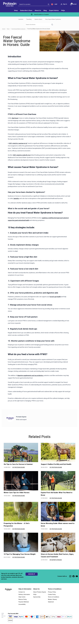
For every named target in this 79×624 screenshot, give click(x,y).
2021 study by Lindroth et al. (22, 155)
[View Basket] (73, 4)
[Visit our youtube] (77, 576)
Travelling (28, 19)
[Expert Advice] (54, 10)
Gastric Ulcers (38, 19)
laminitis (16, 198)
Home (3, 28)
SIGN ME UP (31, 574)
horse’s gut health (55, 296)
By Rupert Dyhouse (56, 560)
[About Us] (37, 10)
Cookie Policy (52, 594)
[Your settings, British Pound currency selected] (54, 4)
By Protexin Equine (18, 467)
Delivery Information (24, 594)
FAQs (34, 594)
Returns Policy (23, 599)
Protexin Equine (21, 417)
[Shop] (16, 10)
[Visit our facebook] (74, 576)
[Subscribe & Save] (26, 10)
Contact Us (22, 592)
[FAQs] (63, 10)
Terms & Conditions (53, 597)
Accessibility (22, 604)
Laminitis (20, 19)
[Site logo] (9, 4)
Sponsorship (36, 597)
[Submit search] (48, 4)
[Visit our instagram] (70, 576)
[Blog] (45, 10)
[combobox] (34, 4)
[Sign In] (63, 4)
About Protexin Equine (39, 592)
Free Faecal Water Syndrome (53, 19)
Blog (8, 28)
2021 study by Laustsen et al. (18, 143)
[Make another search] (39, 24)
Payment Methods (24, 602)
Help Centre (22, 597)
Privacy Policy (52, 592)
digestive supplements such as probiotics (30, 375)
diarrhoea (15, 118)
